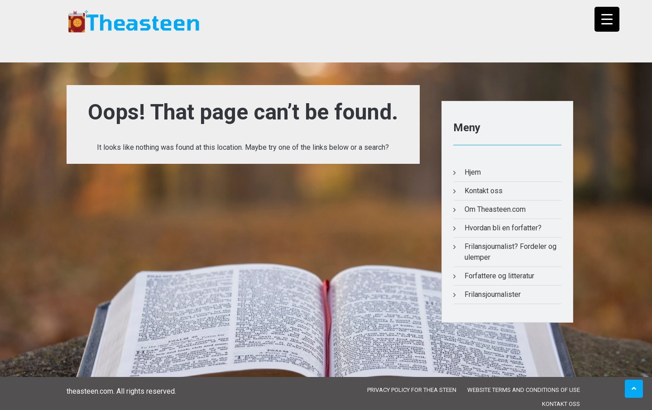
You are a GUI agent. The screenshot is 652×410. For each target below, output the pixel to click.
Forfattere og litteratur (499, 276)
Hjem (473, 172)
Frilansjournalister (493, 294)
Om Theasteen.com (495, 209)
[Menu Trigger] (606, 19)
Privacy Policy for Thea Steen (411, 389)
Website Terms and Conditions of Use (523, 389)
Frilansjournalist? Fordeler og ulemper (510, 252)
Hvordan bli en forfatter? (503, 228)
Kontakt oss (484, 190)
